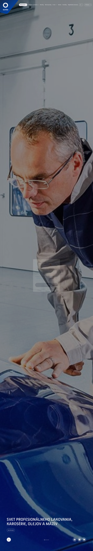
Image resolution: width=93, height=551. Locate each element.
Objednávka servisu (72, 4)
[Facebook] (75, 540)
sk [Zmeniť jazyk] (81, 4)
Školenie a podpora (34, 4)
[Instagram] (79, 540)
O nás (55, 4)
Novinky (42, 4)
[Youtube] (84, 540)
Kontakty (65, 4)
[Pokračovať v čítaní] (9, 540)
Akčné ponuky (48, 4)
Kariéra (59, 4)
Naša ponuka (23, 4)
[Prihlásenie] (88, 4)
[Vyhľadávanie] (77, 4)
